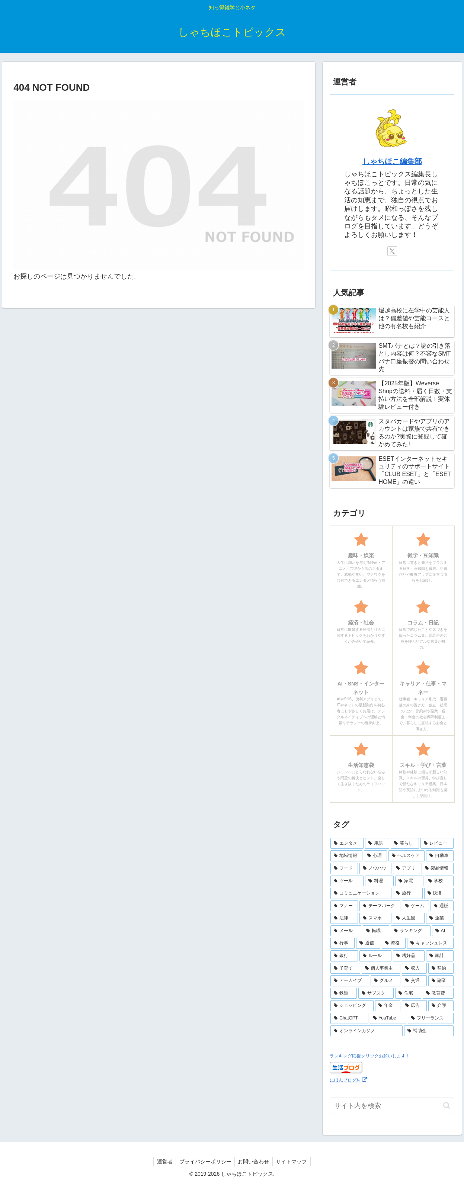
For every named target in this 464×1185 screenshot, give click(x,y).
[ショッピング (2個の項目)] (352, 1005)
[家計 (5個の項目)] (440, 955)
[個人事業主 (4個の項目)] (381, 968)
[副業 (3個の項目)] (441, 980)
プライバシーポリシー (205, 1162)
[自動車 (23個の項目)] (440, 855)
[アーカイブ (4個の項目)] (349, 980)
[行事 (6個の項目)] (342, 943)
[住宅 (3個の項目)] (408, 993)
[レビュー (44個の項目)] (437, 843)
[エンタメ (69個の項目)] (347, 843)
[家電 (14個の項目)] (409, 881)
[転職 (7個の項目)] (376, 931)
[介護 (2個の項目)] (441, 1005)
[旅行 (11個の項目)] (408, 893)
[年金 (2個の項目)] (387, 1005)
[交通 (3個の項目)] (414, 980)
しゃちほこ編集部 (392, 161)
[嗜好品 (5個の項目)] (409, 955)
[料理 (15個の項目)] (379, 881)
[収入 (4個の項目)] (414, 968)
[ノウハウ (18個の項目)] (375, 868)
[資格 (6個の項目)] (394, 943)
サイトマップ (293, 1162)
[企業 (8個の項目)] (440, 918)
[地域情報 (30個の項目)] (346, 855)
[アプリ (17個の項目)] (406, 868)
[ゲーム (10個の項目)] (415, 906)
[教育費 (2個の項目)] (438, 993)
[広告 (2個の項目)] (414, 1005)
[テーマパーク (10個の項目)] (379, 906)
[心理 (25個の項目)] (375, 855)
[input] (392, 1106)
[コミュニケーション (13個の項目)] (360, 893)
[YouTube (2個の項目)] (388, 1018)
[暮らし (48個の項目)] (405, 843)
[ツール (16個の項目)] (347, 881)
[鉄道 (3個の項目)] (343, 993)
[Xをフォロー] (392, 251)
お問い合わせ (254, 1162)
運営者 (163, 1162)
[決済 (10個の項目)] (439, 893)
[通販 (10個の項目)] (442, 906)
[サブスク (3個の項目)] (376, 993)
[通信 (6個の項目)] (368, 943)
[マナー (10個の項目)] (344, 906)
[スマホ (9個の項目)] (375, 918)
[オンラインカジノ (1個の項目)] (366, 1031)
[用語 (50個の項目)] (377, 843)
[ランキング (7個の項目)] (411, 931)
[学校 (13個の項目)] (439, 881)
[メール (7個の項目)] (345, 931)
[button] (446, 1105)
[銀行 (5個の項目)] (344, 955)
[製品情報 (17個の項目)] (438, 868)
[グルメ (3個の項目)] (385, 980)
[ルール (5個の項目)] (375, 955)
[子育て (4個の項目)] (345, 968)
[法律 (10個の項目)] (344, 918)
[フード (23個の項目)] (344, 868)
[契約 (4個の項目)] (441, 968)
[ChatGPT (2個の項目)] (349, 1018)
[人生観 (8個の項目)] (409, 918)
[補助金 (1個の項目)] (429, 1031)
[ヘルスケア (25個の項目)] (406, 855)
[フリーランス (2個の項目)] (431, 1018)
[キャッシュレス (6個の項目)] (430, 943)
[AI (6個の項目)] (443, 931)
